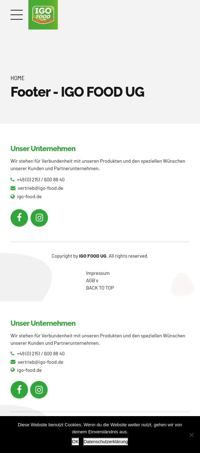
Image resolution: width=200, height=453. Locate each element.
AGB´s (92, 280)
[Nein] (191, 434)
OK (75, 441)
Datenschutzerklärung (106, 441)
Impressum (98, 273)
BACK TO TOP (100, 288)
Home (18, 78)
